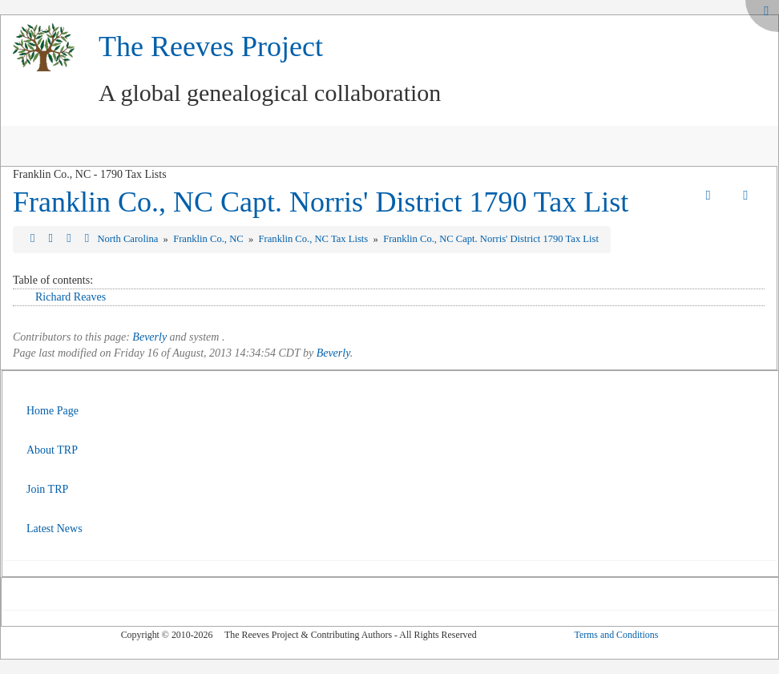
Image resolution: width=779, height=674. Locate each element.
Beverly (149, 337)
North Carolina (128, 238)
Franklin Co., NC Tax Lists (315, 238)
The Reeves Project (211, 46)
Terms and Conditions (616, 634)
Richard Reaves (70, 297)
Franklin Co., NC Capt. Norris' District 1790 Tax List (320, 202)
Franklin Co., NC (209, 238)
